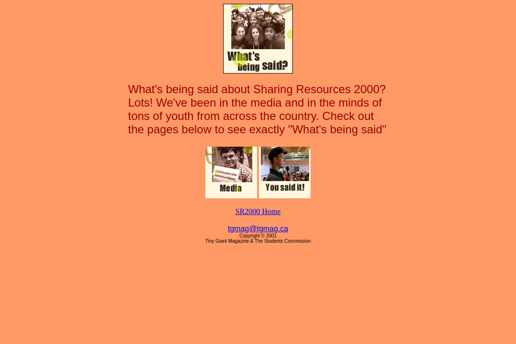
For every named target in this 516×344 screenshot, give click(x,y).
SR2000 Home (258, 211)
